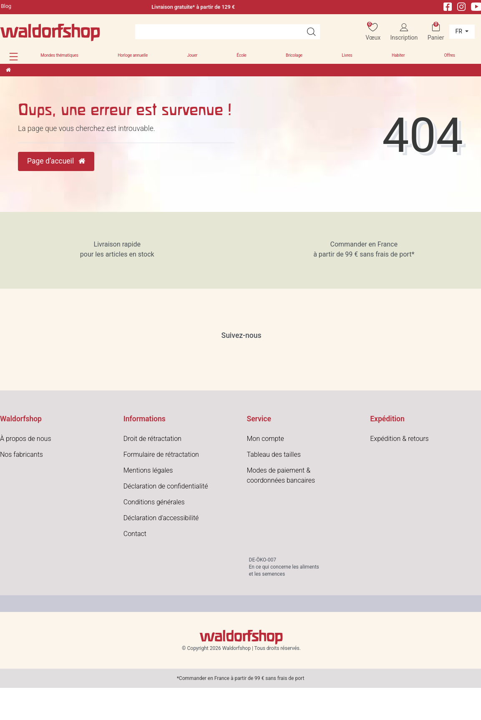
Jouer (192, 55)
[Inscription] (403, 32)
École (241, 55)
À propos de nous (25, 439)
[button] (13, 56)
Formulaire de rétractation (161, 454)
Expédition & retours (399, 439)
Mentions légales (148, 470)
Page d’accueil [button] (56, 161)
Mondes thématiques (59, 55)
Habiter (398, 55)
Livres (347, 55)
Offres (449, 55)
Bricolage (294, 55)
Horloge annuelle (133, 55)
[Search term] (218, 31)
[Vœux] (373, 32)
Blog (6, 6)
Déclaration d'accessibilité (161, 518)
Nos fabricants (21, 454)
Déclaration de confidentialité (165, 486)
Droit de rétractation (152, 439)
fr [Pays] (460, 31)
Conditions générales (154, 502)
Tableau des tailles (274, 454)
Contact (134, 534)
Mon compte (265, 439)
